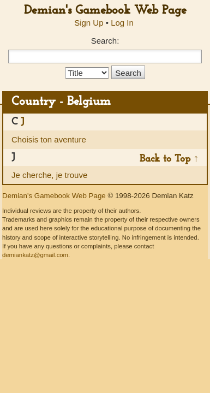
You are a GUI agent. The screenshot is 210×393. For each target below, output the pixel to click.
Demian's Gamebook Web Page (105, 10)
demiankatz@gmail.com (35, 255)
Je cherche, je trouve (49, 175)
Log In (122, 22)
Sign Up (88, 22)
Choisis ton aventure (48, 139)
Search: (105, 40)
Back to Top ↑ (169, 159)
